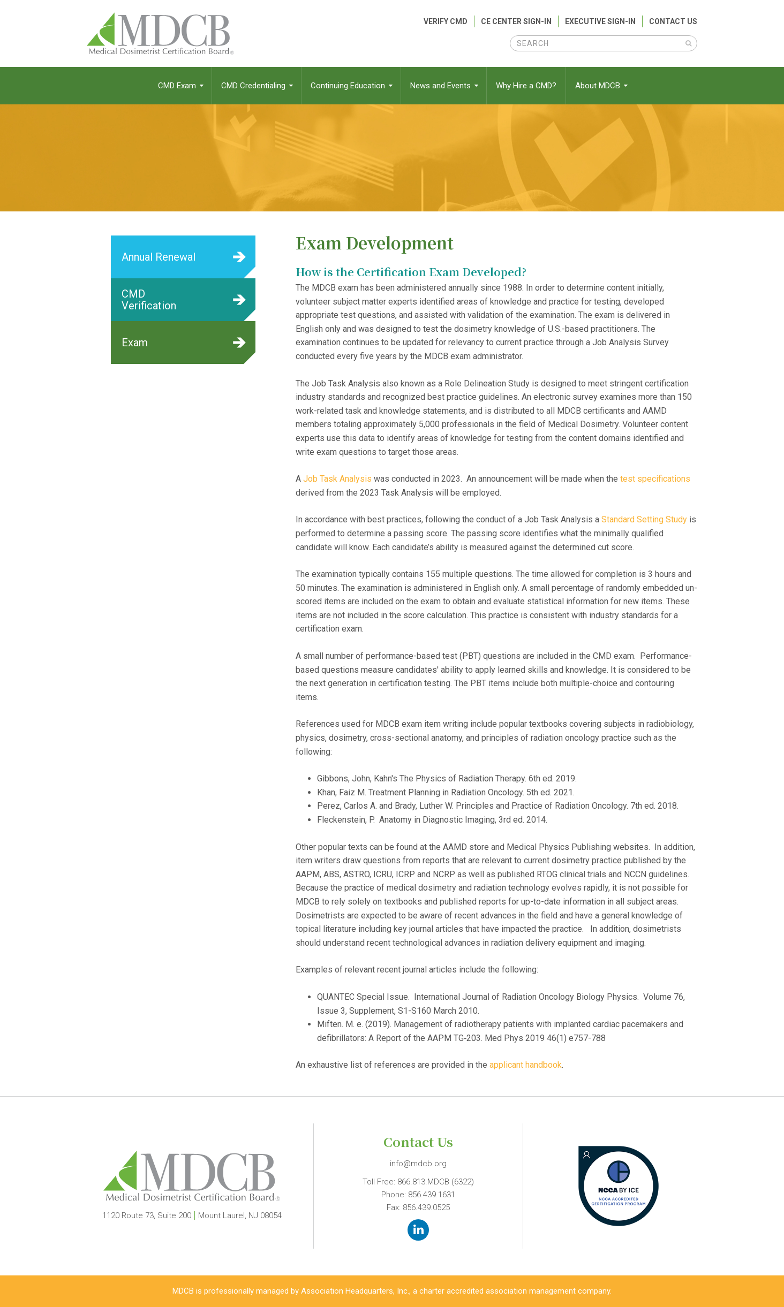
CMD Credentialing (254, 85)
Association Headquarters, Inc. (355, 1291)
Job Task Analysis (337, 479)
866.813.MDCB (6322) (435, 1182)
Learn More (183, 256)
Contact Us (673, 21)
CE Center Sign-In (516, 21)
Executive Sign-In (600, 21)
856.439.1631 (431, 1194)
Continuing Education (349, 85)
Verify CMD (446, 21)
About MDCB (598, 85)
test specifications (655, 479)
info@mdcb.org (418, 1163)
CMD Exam (178, 85)
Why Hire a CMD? (526, 85)
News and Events (441, 85)
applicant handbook (525, 1065)
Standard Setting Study (644, 519)
